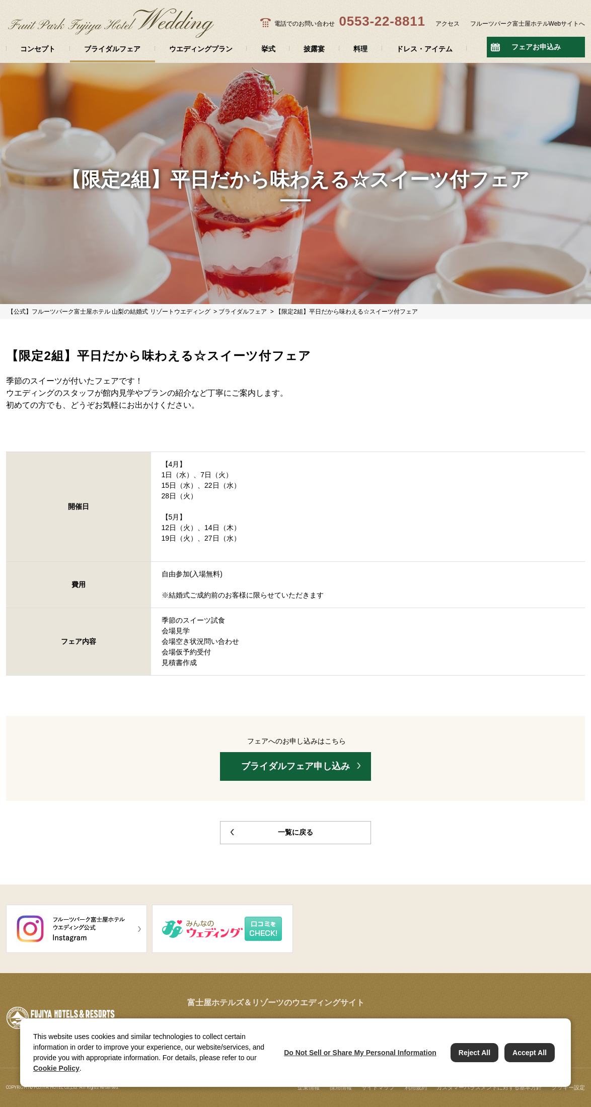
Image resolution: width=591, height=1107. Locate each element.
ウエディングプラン (201, 49)
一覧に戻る (295, 832)
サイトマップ (378, 1087)
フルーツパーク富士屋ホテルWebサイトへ (527, 23)
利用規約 (416, 1087)
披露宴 (314, 49)
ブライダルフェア (112, 49)
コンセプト (37, 49)
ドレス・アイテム (424, 49)
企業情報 (309, 1087)
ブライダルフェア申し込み (295, 766)
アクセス (447, 23)
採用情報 (341, 1087)
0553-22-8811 (382, 21)
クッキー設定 (568, 1087)
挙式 (268, 49)
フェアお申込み (536, 47)
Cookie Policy (56, 1068)
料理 (360, 49)
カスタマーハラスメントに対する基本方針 (489, 1087)
